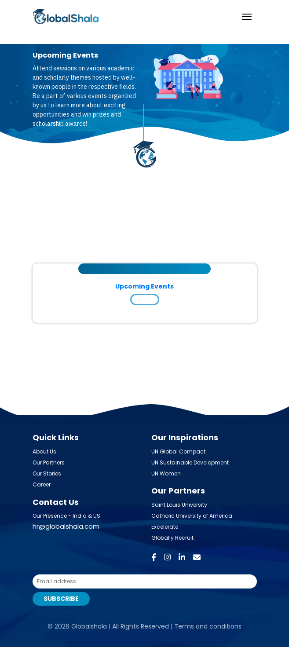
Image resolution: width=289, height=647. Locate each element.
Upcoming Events (144, 286)
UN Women (166, 473)
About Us (44, 451)
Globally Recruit (172, 537)
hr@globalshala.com (66, 526)
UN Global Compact (178, 451)
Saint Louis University (179, 504)
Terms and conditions (207, 626)
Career (42, 484)
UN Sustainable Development (190, 462)
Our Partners (49, 462)
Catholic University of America (191, 515)
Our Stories (47, 473)
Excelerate (164, 526)
